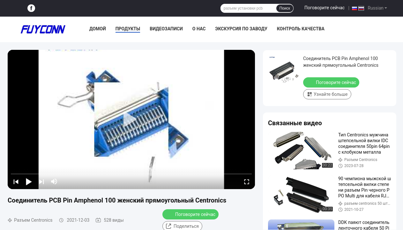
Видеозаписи (166, 28)
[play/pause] (28, 181)
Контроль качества (301, 28)
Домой (97, 28)
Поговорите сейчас (324, 7)
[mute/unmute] (54, 181)
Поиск (285, 8)
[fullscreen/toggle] (246, 181)
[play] (131, 119)
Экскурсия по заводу (241, 28)
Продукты (128, 28)
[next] (41, 181)
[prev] (16, 181)
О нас (199, 28)
